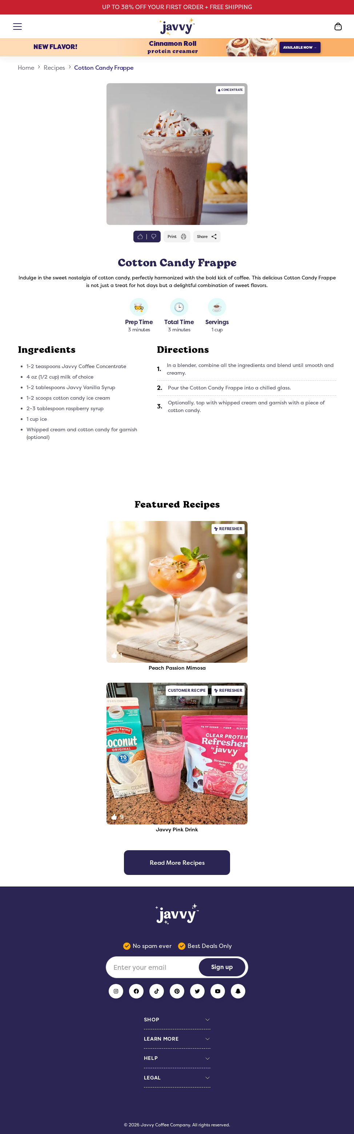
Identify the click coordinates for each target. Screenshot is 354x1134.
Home (26, 67)
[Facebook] (136, 991)
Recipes (54, 67)
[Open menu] (19, 26)
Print (177, 236)
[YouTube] (217, 991)
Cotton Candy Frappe (103, 68)
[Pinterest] (177, 991)
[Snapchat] (238, 991)
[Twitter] (197, 991)
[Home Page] (177, 26)
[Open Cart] (338, 26)
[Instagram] (116, 991)
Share (207, 236)
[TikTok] (156, 991)
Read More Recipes (177, 863)
